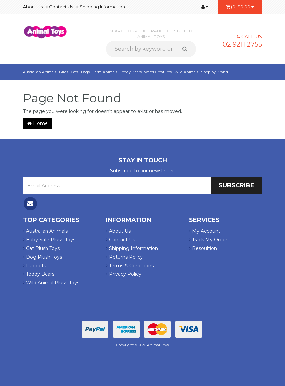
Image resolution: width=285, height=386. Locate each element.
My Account (204, 231)
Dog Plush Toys (42, 257)
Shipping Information (102, 6)
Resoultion (203, 248)
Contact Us (61, 6)
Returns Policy (124, 257)
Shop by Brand (214, 72)
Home (37, 123)
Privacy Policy (123, 274)
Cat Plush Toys (41, 248)
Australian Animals (39, 72)
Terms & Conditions (130, 266)
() (240, 6)
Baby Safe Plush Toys (49, 240)
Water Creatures (158, 72)
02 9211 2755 (242, 44)
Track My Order (208, 240)
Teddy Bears (131, 72)
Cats (74, 72)
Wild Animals (186, 72)
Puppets (34, 266)
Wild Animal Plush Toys (51, 283)
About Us (33, 6)
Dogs (85, 72)
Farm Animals (104, 72)
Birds (63, 72)
